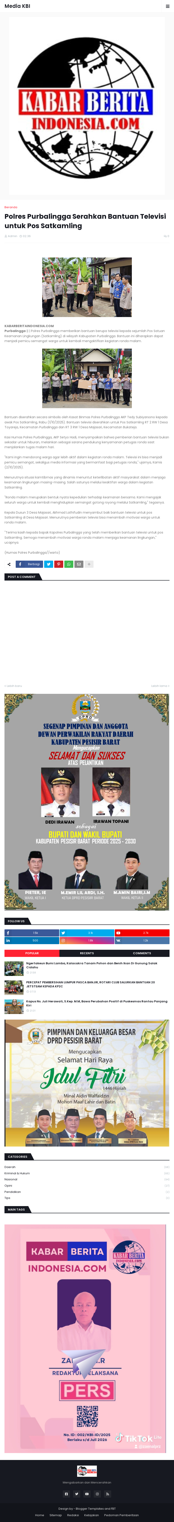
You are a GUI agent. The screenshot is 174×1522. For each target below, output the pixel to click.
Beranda (10, 207)
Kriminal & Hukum (87, 1173)
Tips (87, 1198)
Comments (142, 953)
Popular (32, 953)
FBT (113, 1509)
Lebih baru (14, 686)
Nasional (87, 1179)
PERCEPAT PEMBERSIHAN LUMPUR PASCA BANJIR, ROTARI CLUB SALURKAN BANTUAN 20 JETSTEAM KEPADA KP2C (90, 984)
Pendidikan (87, 1192)
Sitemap (56, 1515)
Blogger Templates (90, 1509)
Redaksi (73, 1515)
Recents (87, 953)
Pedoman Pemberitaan (121, 1515)
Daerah (87, 1167)
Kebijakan (91, 1515)
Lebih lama (159, 686)
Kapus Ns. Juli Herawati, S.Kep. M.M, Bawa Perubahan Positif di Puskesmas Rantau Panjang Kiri (96, 1003)
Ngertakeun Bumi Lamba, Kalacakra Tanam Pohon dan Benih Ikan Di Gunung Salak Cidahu (91, 965)
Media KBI (17, 6)
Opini (87, 1185)
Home (39, 1515)
